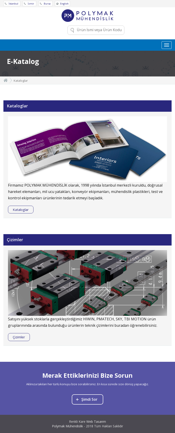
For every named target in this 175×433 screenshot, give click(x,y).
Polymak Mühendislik (67, 426)
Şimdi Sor (87, 399)
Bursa (45, 3)
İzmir (29, 3)
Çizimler (19, 337)
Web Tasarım (96, 421)
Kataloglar (21, 209)
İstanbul (12, 3)
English (62, 3)
